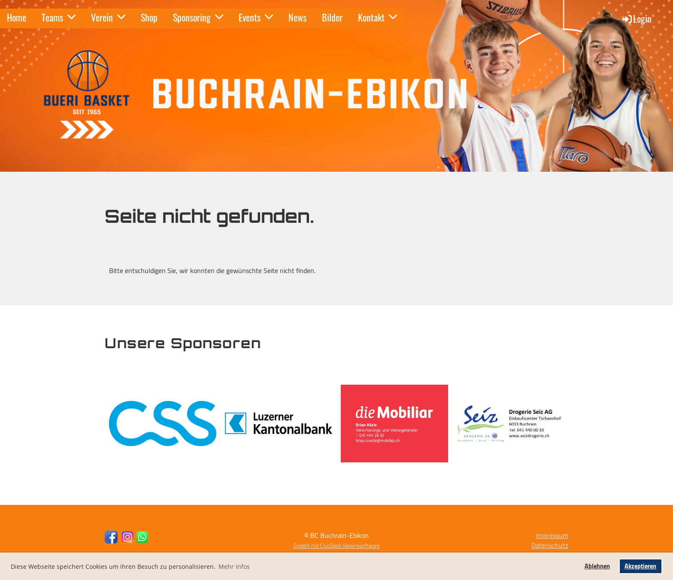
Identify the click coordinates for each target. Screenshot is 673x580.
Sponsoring (198, 17)
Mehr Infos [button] (234, 566)
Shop (149, 17)
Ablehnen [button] (597, 566)
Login (636, 18)
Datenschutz (549, 545)
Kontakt (377, 17)
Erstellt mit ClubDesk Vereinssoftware (336, 546)
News (297, 17)
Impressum (552, 535)
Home (16, 17)
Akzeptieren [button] (640, 566)
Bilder (332, 17)
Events (256, 17)
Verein (108, 17)
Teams (59, 17)
